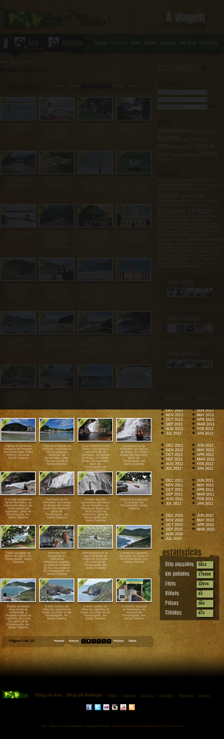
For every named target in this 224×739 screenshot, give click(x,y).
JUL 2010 (174, 538)
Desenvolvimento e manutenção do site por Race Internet (147, 726)
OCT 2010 (174, 525)
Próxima (119, 640)
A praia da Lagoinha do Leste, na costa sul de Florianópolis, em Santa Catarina (133, 557)
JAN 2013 (205, 433)
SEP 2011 (174, 494)
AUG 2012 (174, 464)
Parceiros (186, 695)
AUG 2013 (174, 429)
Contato (204, 695)
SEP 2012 (174, 459)
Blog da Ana (48, 694)
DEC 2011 (174, 480)
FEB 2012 (205, 464)
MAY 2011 (205, 485)
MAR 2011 (206, 494)
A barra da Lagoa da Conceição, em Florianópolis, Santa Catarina (134, 504)
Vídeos (112, 695)
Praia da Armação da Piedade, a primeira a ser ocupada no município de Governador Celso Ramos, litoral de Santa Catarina (56, 455)
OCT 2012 (174, 455)
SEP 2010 (174, 529)
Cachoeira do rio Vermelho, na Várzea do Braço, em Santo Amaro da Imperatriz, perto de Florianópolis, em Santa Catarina (134, 455)
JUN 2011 (205, 480)
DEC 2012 (174, 445)
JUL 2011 (174, 503)
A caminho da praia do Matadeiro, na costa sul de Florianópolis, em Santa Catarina (134, 612)
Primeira (59, 640)
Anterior (74, 640)
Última (132, 640)
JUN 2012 (205, 445)
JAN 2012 (205, 468)
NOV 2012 (174, 450)
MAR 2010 (206, 529)
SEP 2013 (174, 424)
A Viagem (166, 695)
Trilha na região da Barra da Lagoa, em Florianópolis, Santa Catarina (18, 557)
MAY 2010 (205, 520)
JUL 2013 (174, 433)
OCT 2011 (174, 490)
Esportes (129, 695)
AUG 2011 (174, 499)
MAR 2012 (206, 459)
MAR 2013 (206, 424)
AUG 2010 (174, 534)
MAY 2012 (205, 450)
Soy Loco (147, 695)
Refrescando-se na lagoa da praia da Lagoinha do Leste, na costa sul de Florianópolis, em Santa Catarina (95, 560)
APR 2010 (205, 525)
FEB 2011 (205, 499)
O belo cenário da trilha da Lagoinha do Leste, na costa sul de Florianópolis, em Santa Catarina (56, 612)
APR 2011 (205, 490)
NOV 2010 (174, 520)
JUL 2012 (174, 468)
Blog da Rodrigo (85, 694)
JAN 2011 (205, 503)
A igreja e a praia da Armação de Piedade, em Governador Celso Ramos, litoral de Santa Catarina (18, 452)
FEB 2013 (205, 429)
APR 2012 (205, 455)
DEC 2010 (174, 515)
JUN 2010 (205, 515)
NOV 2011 (174, 485)
